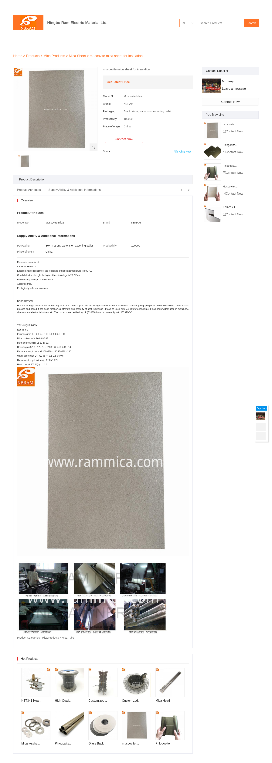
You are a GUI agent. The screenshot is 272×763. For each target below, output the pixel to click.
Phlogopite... (230, 144)
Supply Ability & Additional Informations (74, 189)
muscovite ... (230, 124)
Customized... (97, 700)
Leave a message (234, 88)
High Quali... (63, 700)
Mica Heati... (163, 700)
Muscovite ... (230, 186)
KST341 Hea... (31, 700)
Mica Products (50, 637)
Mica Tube (68, 637)
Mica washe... (30, 743)
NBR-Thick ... (230, 207)
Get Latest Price (118, 82)
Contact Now (230, 102)
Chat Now (183, 151)
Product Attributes (29, 189)
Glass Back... (97, 743)
